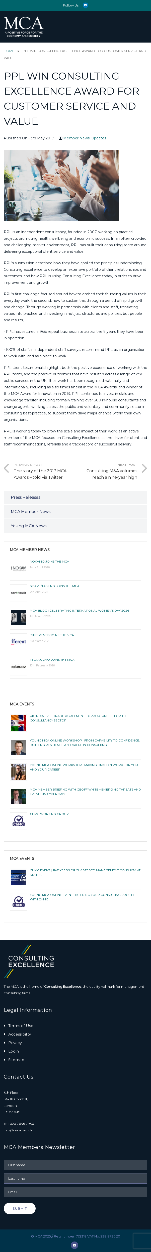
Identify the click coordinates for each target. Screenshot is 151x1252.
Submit (20, 1208)
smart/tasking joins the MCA (55, 586)
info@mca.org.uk (18, 1130)
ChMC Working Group (49, 814)
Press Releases (25, 497)
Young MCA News (28, 526)
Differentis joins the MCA (52, 635)
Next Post (106, 472)
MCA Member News (30, 511)
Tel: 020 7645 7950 (19, 1124)
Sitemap (16, 1059)
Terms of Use (20, 1025)
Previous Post (45, 472)
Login (13, 1051)
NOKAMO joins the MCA (49, 561)
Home (9, 51)
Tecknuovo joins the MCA (52, 659)
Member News (76, 138)
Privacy (15, 1042)
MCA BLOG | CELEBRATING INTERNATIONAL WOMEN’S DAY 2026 (79, 610)
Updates (98, 138)
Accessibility (19, 1034)
